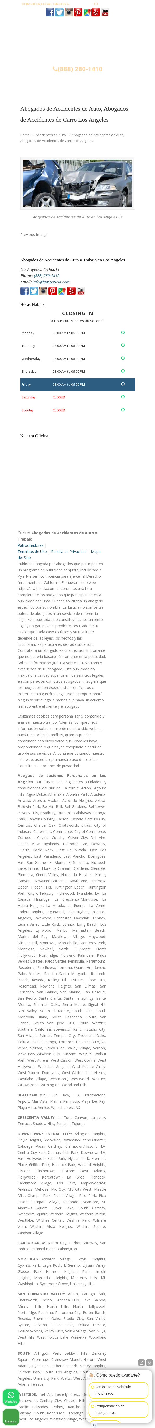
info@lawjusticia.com (116, 4)
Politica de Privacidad (69, 551)
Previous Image (33, 234)
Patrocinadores (31, 545)
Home (25, 135)
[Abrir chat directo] (141, 1362)
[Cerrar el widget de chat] (149, 1362)
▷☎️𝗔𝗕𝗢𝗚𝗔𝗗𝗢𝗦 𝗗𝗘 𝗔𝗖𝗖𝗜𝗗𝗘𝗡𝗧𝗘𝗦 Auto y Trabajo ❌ (77, 42)
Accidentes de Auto (51, 135)
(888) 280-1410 (82, 4)
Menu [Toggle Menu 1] (28, 84)
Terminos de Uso (32, 551)
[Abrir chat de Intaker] (94, 1425)
